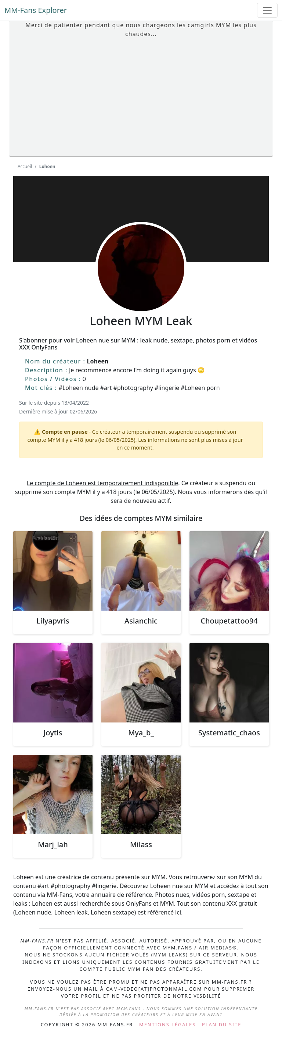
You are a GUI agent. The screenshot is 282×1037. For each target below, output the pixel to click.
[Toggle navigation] (267, 10)
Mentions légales (167, 1024)
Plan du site (221, 1024)
